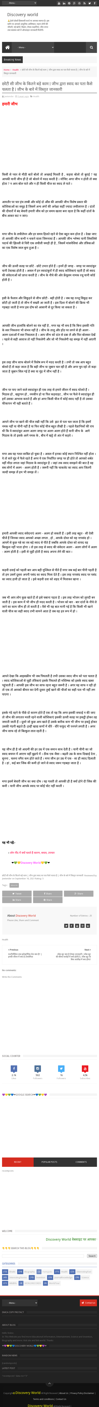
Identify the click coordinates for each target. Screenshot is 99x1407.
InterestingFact (84, 1265)
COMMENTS (81, 1155)
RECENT (17, 1155)
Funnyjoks (47, 1265)
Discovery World (28, 1386)
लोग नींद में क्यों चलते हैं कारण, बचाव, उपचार (32, 852)
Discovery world (22, 14)
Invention (40, 1271)
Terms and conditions (43, 1392)
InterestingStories (18, 1271)
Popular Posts (49, 1155)
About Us (63, 1386)
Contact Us (61, 1392)
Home (7, 70)
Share (30, 893)
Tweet (10, 893)
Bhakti (12, 1265)
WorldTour (54, 1277)
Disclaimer (89, 1386)
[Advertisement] (49, 503)
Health (16, 70)
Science (85, 1271)
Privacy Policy (76, 1386)
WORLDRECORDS (33, 1277)
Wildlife (13, 1277)
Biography (29, 1265)
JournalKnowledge (63, 1271)
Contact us (88, 1296)
